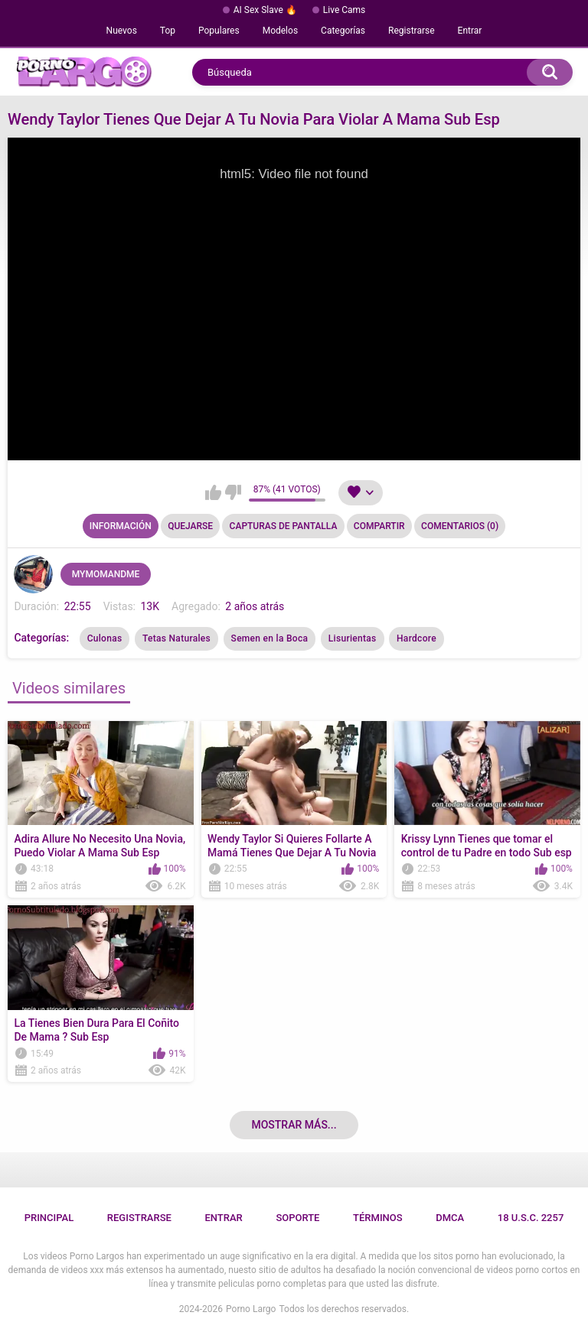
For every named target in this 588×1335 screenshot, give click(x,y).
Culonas (104, 638)
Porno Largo (251, 1309)
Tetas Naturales (176, 638)
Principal (49, 1217)
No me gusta (233, 492)
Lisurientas (352, 638)
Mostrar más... (293, 1125)
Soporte (297, 1217)
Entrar (470, 30)
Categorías (343, 30)
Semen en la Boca (270, 638)
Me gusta (213, 492)
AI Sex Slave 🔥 (265, 10)
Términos (378, 1217)
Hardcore (416, 638)
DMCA (450, 1217)
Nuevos (121, 30)
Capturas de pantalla (284, 526)
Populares (219, 30)
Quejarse (190, 526)
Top (167, 30)
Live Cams (344, 10)
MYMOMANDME (106, 574)
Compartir (379, 526)
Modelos (280, 30)
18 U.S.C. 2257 (531, 1217)
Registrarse (411, 30)
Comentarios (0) (459, 526)
